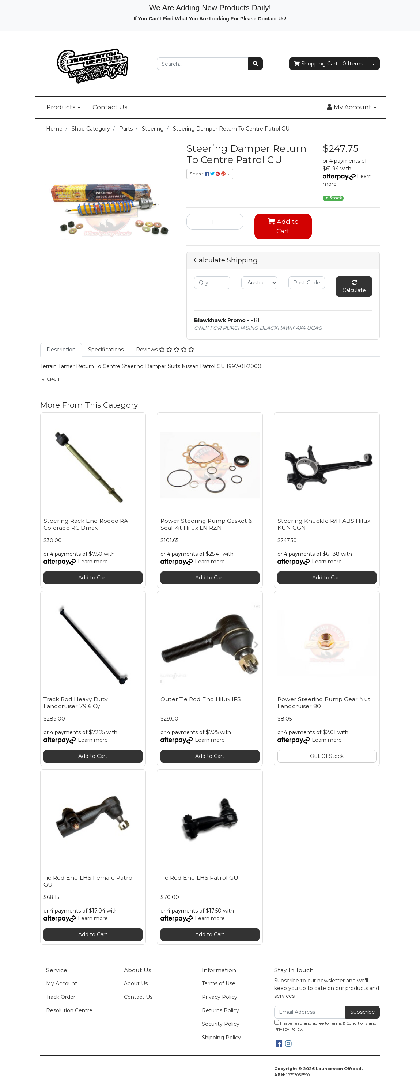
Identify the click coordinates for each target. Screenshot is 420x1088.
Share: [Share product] (208, 174)
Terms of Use (218, 983)
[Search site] (255, 63)
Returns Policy (220, 1010)
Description (61, 349)
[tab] (61, 350)
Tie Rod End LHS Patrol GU (199, 877)
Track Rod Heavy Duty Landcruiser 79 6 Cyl (75, 703)
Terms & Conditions (348, 1023)
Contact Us (110, 107)
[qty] (212, 282)
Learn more (93, 561)
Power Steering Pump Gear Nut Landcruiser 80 (324, 703)
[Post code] (306, 282)
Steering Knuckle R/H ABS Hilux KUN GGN (323, 524)
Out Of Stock (327, 756)
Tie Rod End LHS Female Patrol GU (88, 881)
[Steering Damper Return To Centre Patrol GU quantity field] (215, 222)
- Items (328, 64)
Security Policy (220, 1024)
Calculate (354, 287)
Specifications (106, 349)
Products (61, 107)
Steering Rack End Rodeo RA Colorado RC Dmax (85, 524)
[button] (351, 107)
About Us (136, 983)
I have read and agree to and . (325, 1026)
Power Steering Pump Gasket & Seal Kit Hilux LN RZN (206, 524)
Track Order (60, 997)
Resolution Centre (69, 1010)
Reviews (165, 349)
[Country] (259, 282)
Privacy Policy (219, 997)
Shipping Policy (221, 1037)
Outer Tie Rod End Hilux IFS (200, 699)
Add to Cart (283, 226)
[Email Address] (310, 1012)
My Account (61, 983)
